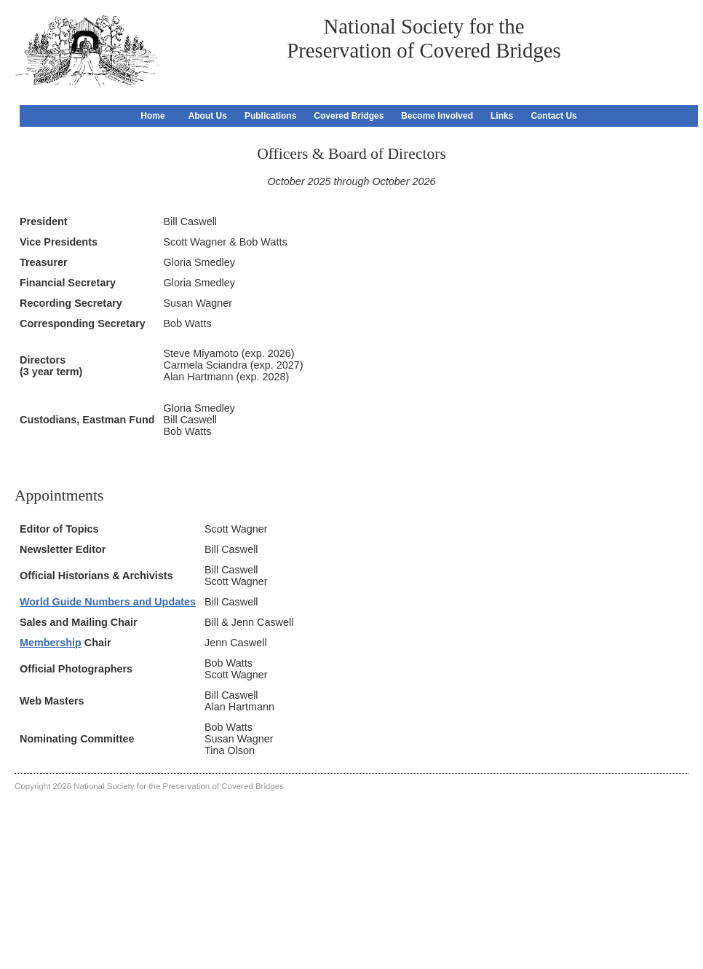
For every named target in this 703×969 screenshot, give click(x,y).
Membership (51, 642)
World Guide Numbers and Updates (108, 602)
